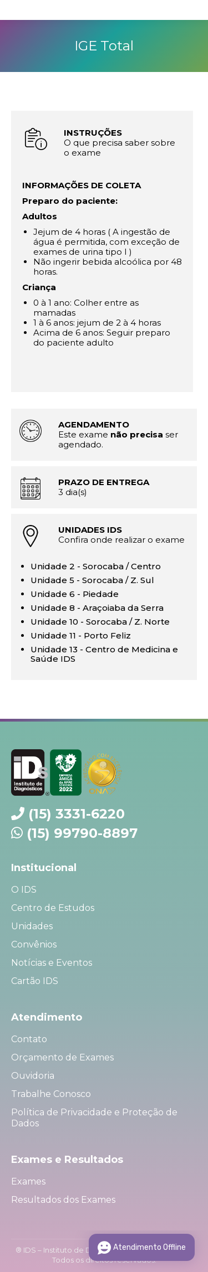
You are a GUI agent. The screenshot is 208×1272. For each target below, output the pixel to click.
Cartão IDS (34, 981)
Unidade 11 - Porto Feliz (81, 635)
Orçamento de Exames (62, 1057)
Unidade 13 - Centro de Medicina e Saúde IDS (104, 654)
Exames (28, 1181)
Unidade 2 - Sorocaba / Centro (96, 566)
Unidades (32, 926)
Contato (29, 1039)
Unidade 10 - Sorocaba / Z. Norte (100, 621)
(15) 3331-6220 (76, 814)
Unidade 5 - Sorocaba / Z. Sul (92, 580)
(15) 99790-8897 (82, 833)
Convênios (34, 944)
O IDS (24, 889)
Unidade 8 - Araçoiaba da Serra (97, 607)
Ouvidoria (32, 1075)
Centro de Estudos (52, 908)
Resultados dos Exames (63, 1199)
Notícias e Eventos (51, 962)
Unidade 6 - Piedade (75, 594)
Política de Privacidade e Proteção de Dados (94, 1118)
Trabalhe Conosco (51, 1094)
